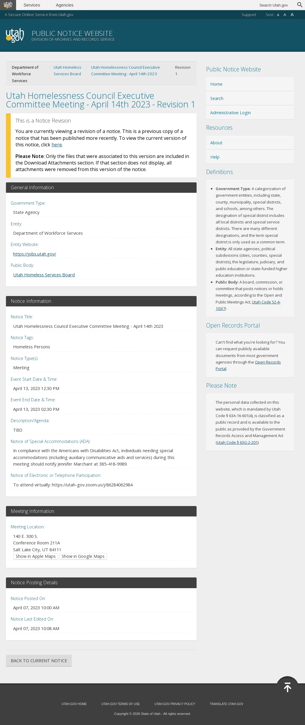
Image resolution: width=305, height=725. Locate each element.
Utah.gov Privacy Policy (175, 704)
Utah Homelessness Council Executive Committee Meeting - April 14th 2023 (125, 70)
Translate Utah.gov (226, 704)
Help (215, 157)
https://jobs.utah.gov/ (34, 254)
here (57, 144)
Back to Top (287, 687)
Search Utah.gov (273, 5)
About (216, 142)
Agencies (65, 5)
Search (216, 98)
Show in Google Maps (83, 556)
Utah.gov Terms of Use (120, 704)
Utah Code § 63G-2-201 (237, 442)
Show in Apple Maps (36, 556)
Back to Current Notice (39, 660)
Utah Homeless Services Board (67, 70)
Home (216, 84)
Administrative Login (230, 112)
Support (249, 14)
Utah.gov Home (74, 704)
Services (32, 5)
